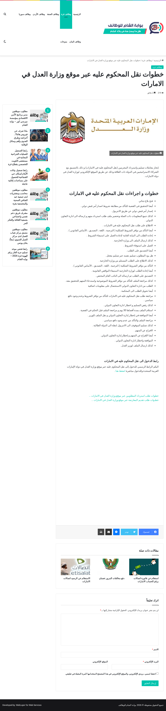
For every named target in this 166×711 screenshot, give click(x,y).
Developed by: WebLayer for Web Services (22, 705)
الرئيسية (77, 14)
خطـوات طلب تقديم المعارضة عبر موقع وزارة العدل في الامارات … (125, 400)
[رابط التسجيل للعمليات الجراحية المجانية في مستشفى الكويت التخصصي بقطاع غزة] (39, 155)
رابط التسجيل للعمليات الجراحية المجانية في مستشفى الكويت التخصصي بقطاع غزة (18, 157)
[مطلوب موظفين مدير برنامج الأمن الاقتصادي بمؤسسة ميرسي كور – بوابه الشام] (39, 116)
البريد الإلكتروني (151, 661)
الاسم (155, 649)
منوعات (63, 41)
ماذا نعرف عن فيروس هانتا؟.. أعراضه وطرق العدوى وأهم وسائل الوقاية (18, 138)
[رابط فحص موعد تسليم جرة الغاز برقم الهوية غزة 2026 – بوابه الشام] (39, 253)
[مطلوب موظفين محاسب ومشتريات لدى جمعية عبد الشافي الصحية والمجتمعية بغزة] (39, 194)
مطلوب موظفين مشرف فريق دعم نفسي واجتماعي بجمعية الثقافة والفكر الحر (18, 216)
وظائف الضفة (53, 14)
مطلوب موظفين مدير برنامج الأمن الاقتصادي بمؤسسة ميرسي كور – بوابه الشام (19, 118)
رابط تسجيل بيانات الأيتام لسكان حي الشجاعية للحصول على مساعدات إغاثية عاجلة (18, 177)
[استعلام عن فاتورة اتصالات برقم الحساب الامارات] (144, 567)
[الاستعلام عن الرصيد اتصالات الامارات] (75, 567)
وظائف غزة (66, 14)
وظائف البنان (75, 41)
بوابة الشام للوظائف (127, 705)
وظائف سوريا (24, 14)
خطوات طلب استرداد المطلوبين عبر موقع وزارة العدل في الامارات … (124, 395)
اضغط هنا (120, 370)
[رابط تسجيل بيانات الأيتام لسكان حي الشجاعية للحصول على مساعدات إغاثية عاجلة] (39, 175)
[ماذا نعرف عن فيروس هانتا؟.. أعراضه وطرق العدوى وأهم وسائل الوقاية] (39, 135)
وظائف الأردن (39, 14)
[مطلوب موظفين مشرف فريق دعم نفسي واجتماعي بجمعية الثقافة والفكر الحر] (39, 214)
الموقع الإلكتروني (100, 661)
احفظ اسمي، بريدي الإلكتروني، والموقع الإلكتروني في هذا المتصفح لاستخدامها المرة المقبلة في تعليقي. (110, 674)
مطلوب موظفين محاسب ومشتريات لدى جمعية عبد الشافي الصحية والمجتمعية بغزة (19, 197)
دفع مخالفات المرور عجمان (111, 578)
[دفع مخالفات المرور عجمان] (109, 567)
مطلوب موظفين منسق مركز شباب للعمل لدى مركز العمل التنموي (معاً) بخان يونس (19, 236)
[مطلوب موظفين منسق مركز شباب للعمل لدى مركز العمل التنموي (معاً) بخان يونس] (39, 234)
